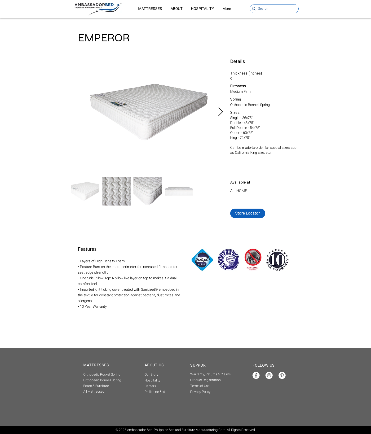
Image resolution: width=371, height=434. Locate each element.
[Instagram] (269, 375)
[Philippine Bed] (161, 392)
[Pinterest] (282, 375)
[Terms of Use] (211, 386)
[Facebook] (256, 375)
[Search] (273, 8)
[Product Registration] (211, 380)
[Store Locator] (247, 213)
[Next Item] (220, 112)
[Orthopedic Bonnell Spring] (107, 380)
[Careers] (161, 386)
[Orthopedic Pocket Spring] (107, 374)
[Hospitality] (161, 380)
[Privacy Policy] (211, 392)
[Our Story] (161, 374)
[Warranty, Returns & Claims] (211, 374)
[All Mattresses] (107, 392)
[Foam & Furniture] (107, 386)
